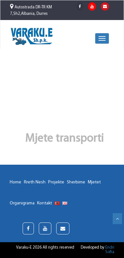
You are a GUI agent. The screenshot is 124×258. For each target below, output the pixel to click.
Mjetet (94, 182)
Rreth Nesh (35, 182)
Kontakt (44, 203)
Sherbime (76, 182)
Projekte (56, 182)
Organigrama (22, 203)
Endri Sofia (109, 249)
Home (15, 182)
